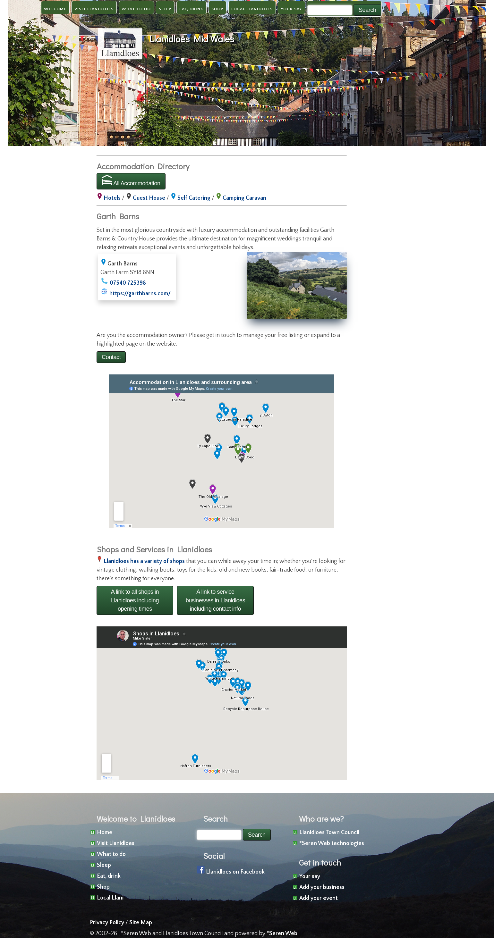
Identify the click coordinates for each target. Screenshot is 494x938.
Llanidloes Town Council (329, 832)
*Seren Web (282, 933)
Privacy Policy (107, 922)
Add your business (322, 887)
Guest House (149, 198)
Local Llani (110, 898)
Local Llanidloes (252, 9)
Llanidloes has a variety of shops (144, 561)
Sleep (165, 9)
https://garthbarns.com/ (140, 293)
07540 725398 (128, 283)
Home (104, 832)
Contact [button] (111, 357)
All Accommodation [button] (131, 181)
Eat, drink (191, 9)
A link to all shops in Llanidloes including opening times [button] (135, 600)
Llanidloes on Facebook (235, 872)
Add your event (318, 898)
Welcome (55, 9)
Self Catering (193, 198)
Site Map (140, 922)
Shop (217, 9)
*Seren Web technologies (331, 843)
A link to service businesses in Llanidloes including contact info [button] (215, 600)
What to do (136, 9)
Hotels (112, 198)
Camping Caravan (244, 198)
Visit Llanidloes (94, 9)
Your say (291, 9)
